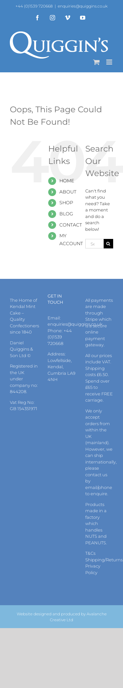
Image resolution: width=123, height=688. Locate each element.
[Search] (108, 243)
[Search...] (94, 243)
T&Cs (90, 553)
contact (93, 474)
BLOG (66, 214)
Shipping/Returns (104, 559)
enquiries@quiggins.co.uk (83, 6)
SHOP (66, 203)
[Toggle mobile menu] (109, 62)
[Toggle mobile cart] (96, 62)
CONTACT (70, 225)
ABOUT (67, 192)
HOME (66, 181)
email (91, 487)
